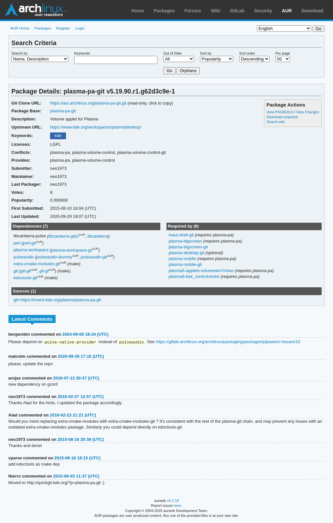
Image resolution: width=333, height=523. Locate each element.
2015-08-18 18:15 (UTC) (77, 458)
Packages (164, 10)
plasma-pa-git (63, 110)
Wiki (215, 10)
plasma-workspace (31, 250)
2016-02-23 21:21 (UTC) (73, 415)
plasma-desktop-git (186, 252)
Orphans (188, 70)
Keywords (82, 53)
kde (58, 135)
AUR (287, 10)
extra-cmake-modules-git (37, 264)
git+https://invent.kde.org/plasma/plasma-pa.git (57, 299)
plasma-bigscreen (185, 241)
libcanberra (97, 236)
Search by (19, 53)
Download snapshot (282, 117)
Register (63, 28)
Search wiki (275, 122)
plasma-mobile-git (185, 264)
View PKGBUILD (280, 112)
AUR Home (19, 28)
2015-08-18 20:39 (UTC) (81, 439)
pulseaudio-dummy (54, 257)
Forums (192, 10)
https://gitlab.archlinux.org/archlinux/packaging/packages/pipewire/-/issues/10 (228, 342)
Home (137, 10)
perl (17, 243)
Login (80, 28)
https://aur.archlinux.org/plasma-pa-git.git (88, 103)
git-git (25, 270)
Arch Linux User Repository (36, 9)
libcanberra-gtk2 (63, 236)
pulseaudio (24, 257)
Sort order (247, 53)
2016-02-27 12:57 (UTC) (81, 396)
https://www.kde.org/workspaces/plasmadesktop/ (95, 127)
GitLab (237, 10)
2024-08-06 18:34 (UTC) (85, 334)
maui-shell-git (181, 234)
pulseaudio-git (94, 257)
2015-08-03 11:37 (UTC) (76, 476)
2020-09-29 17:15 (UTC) (81, 356)
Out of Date (172, 53)
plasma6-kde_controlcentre (194, 276)
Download (312, 10)
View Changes (307, 112)
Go (169, 70)
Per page (282, 53)
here (177, 506)
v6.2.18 (173, 501)
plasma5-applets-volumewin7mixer (201, 270)
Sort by (205, 53)
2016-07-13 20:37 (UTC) (76, 378)
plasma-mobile (182, 258)
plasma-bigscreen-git (188, 246)
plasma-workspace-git (71, 250)
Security (263, 10)
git (16, 270)
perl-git (29, 243)
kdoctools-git (25, 278)
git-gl (43, 270)
